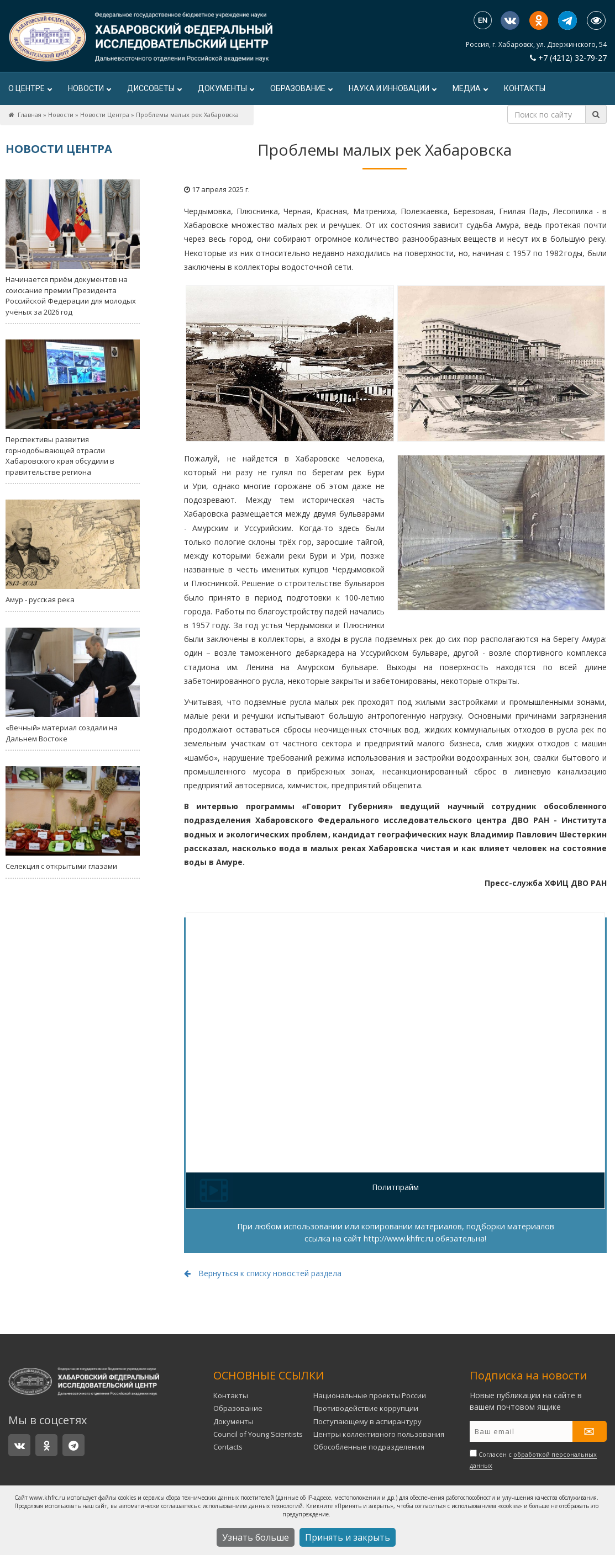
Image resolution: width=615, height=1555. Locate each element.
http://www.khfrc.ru (398, 1238)
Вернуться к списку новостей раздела (262, 1273)
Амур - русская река (73, 552)
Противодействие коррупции (365, 1408)
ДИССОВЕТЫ (154, 88)
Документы (226, 88)
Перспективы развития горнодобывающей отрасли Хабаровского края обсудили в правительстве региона (73, 408)
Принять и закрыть (347, 1537)
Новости (89, 88)
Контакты (524, 88)
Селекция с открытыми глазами (73, 818)
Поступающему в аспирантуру (367, 1421)
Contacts (228, 1447)
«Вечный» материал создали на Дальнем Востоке (73, 686)
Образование (301, 88)
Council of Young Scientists (258, 1434)
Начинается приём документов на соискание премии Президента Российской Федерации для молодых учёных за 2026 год (73, 248)
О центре (29, 88)
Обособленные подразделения (368, 1447)
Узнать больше (255, 1537)
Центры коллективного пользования (378, 1434)
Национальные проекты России (369, 1395)
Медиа (470, 88)
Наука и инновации (392, 88)
